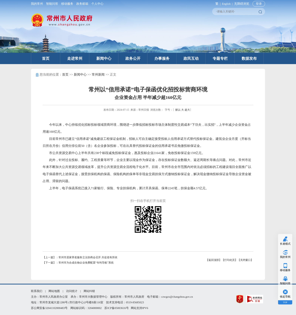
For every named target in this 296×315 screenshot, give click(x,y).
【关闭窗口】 (245, 260)
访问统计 (71, 291)
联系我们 (36, 291)
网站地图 (54, 291)
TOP (285, 302)
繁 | (217, 3)
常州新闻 (98, 74)
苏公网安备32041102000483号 (49, 308)
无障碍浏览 (242, 3)
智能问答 (52, 3)
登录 (259, 3)
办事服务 (162, 58)
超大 (187, 109)
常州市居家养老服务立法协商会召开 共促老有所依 (88, 257)
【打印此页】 (229, 260)
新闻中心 (103, 58)
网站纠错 (89, 291)
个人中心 (96, 3)
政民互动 (191, 58)
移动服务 (67, 3)
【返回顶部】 (214, 260)
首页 (45, 58)
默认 (178, 109)
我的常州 (38, 3)
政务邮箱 (82, 3)
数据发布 (249, 58)
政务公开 (132, 58)
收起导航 (285, 296)
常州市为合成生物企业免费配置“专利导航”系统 (86, 262)
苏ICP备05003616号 (116, 308)
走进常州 (74, 58)
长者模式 (285, 243)
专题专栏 (220, 58)
